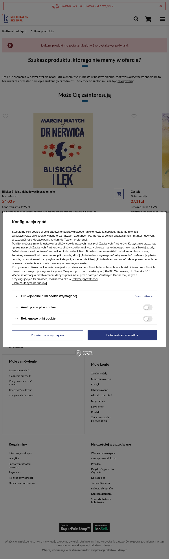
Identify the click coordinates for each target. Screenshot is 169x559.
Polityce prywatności (85, 279)
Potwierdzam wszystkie (122, 335)
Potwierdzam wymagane (47, 335)
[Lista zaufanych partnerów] (29, 283)
